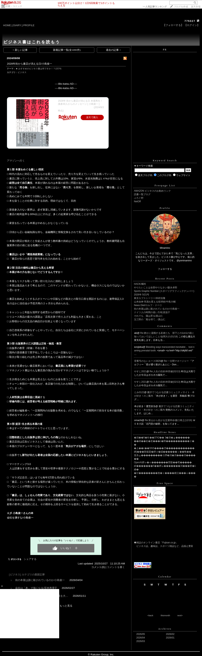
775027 (189, 20)
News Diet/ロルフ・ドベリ (148, 305)
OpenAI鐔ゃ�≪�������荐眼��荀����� (163, 462)
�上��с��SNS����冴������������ (164, 448)
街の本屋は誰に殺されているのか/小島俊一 (40, 580)
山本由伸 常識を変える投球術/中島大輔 (155, 301)
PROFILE (29, 25)
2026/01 (170, 637)
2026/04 (140, 637)
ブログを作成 (181, 6)
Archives (164, 628)
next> (180, 615)
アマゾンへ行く (16, 160)
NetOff (137, 201)
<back (150, 615)
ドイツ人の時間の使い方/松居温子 (152, 312)
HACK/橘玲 (140, 284)
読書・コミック (14, 6)
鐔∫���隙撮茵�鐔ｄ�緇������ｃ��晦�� (162, 451)
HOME (7, 25)
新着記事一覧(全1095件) (67, 49)
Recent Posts (165, 278)
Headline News (165, 432)
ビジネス (22, 72)
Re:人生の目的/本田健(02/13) (165, 371)
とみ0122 (139, 392)
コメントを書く (116, 567)
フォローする (165, 269)
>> (155, 6)
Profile (165, 208)
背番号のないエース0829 (147, 361)
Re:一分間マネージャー (176, 361)
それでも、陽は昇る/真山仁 (148, 316)
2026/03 (140, 641)
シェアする (30, 559)
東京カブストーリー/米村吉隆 (149, 298)
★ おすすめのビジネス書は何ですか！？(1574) (38, 68)
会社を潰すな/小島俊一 (20, 517)
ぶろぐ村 (138, 198)
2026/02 (170, 634)
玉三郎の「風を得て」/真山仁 (149, 319)
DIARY (17, 25)
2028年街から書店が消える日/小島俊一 (29, 63)
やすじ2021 (140, 371)
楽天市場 (195, 6)
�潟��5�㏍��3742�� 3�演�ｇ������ (162, 437)
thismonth (165, 615)
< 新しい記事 (20, 49)
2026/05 (140, 634)
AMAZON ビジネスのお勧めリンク (152, 190)
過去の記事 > (113, 49)
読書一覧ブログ (142, 194)
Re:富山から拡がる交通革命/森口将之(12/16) (169, 420)
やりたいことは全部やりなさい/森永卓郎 (155, 287)
